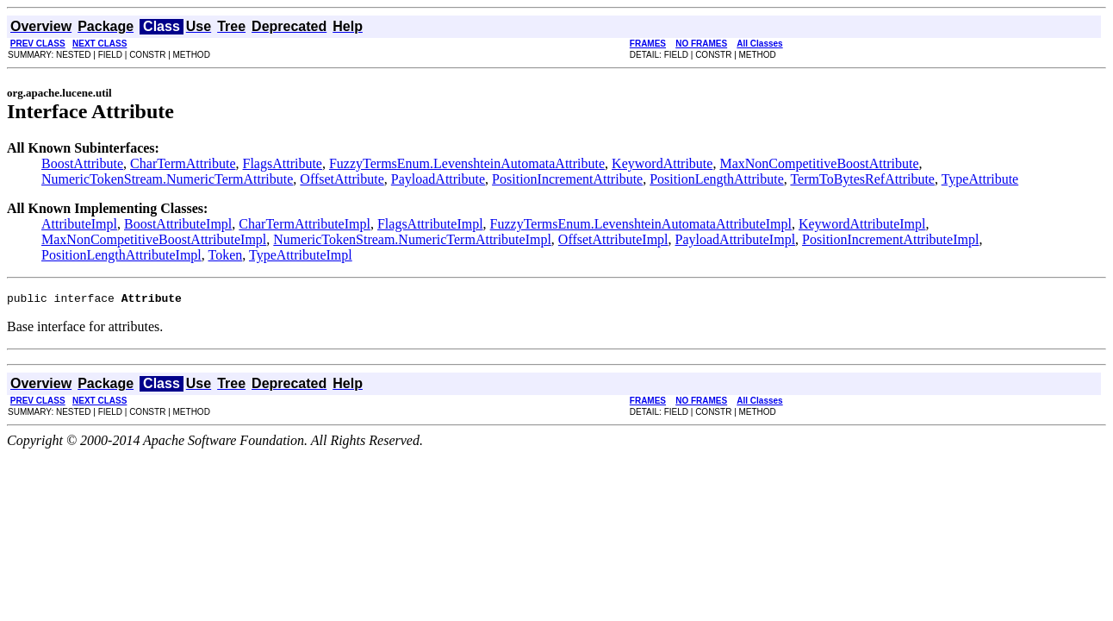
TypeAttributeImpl (300, 255)
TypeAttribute (980, 179)
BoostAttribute (82, 163)
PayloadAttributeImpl (735, 239)
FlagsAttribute (282, 163)
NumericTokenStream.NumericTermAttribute (167, 179)
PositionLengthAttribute (717, 179)
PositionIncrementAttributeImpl (890, 239)
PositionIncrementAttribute (567, 179)
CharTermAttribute (182, 163)
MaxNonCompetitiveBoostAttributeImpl (153, 239)
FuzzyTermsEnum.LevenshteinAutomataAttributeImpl (641, 223)
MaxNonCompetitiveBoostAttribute (818, 163)
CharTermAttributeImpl (304, 223)
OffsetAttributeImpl (613, 239)
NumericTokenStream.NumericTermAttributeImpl (412, 239)
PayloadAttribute (438, 179)
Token (225, 255)
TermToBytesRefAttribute (862, 179)
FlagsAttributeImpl (430, 223)
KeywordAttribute (662, 163)
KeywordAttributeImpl (862, 223)
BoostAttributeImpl (178, 223)
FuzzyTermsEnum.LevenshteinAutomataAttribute (467, 163)
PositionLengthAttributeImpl (121, 255)
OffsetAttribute (341, 179)
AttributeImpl (79, 223)
